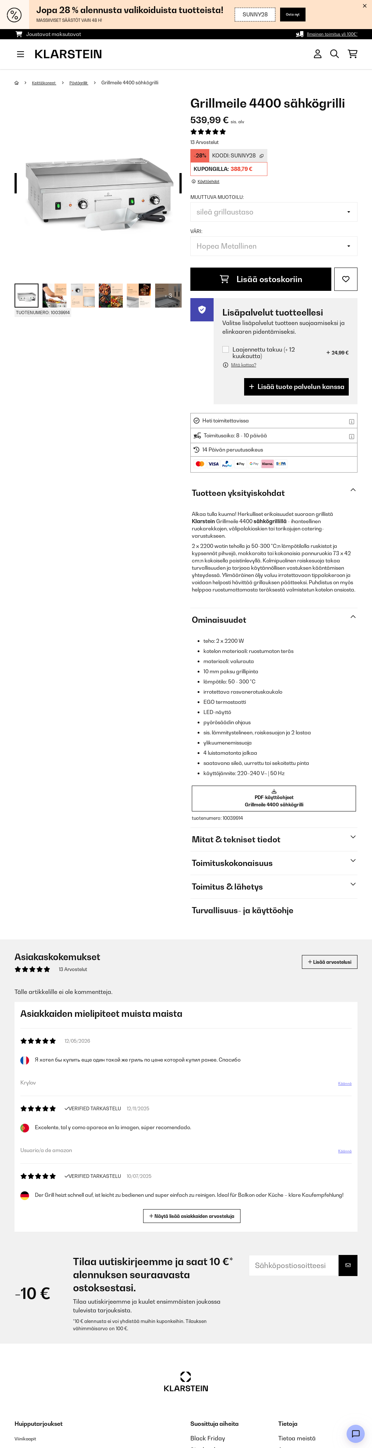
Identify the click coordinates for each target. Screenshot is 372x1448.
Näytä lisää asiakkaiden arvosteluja (195, 1220)
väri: (196, 231)
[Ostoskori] (352, 54)
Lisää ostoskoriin (261, 279)
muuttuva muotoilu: (217, 197)
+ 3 (168, 295)
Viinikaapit (29, 1443)
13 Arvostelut (204, 142)
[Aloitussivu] (24, 82)
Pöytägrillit (89, 82)
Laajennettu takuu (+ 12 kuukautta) (263, 352)
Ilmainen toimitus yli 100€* (326, 34)
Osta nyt (289, 14)
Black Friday (207, 1443)
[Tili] (318, 54)
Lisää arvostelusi (321, 966)
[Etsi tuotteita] (334, 54)
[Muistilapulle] (345, 279)
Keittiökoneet (48, 82)
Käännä (341, 1091)
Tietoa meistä (297, 1443)
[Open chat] (356, 1434)
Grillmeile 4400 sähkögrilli (143, 82)
